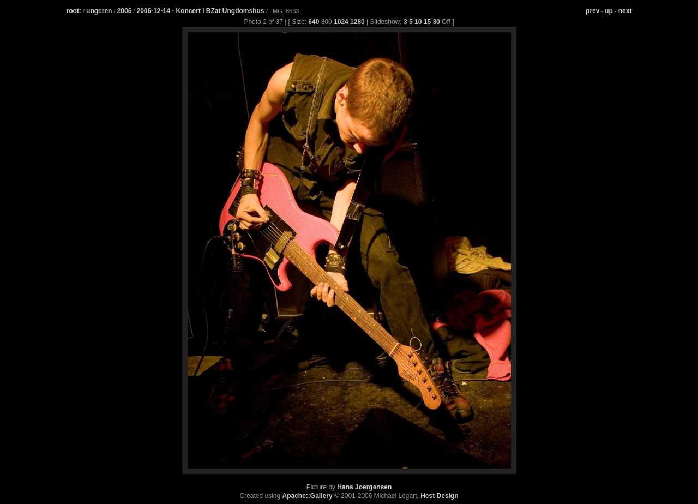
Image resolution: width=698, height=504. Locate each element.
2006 (124, 11)
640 (313, 22)
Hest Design (439, 496)
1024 (341, 22)
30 (436, 22)
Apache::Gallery (307, 496)
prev (592, 11)
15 (427, 22)
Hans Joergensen (364, 487)
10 (418, 22)
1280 (357, 22)
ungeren (99, 11)
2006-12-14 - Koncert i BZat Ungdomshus (201, 11)
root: (74, 11)
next (625, 11)
